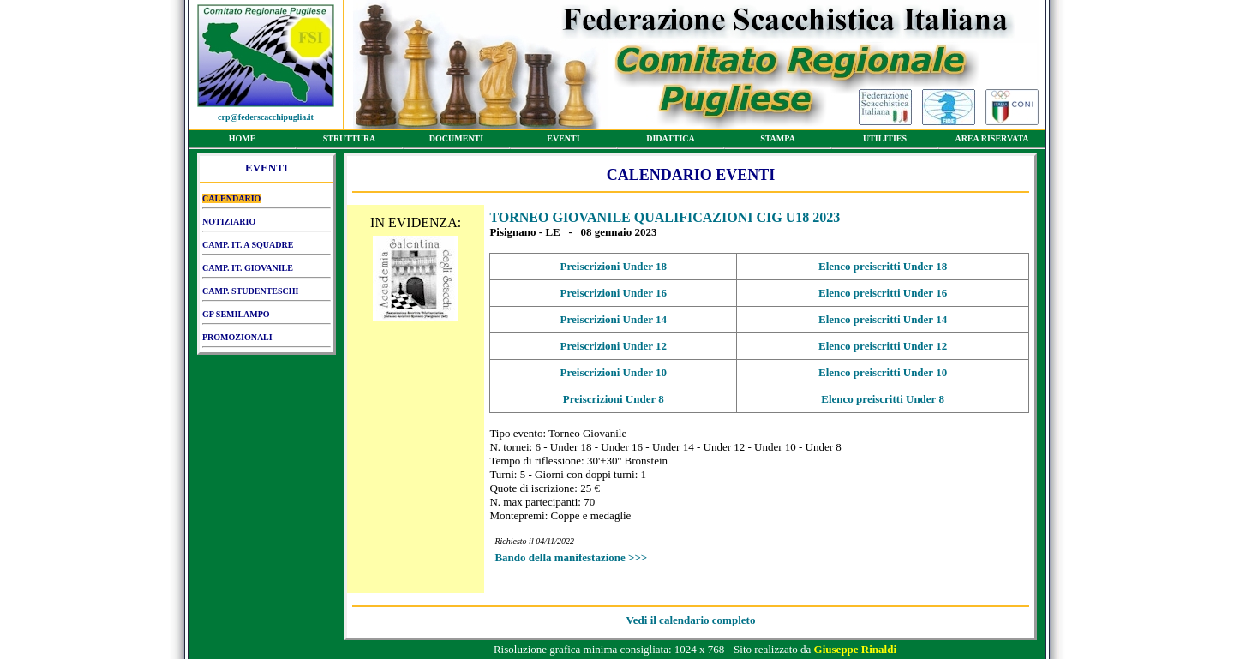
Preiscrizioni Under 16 (613, 292)
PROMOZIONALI (266, 340)
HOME (242, 141)
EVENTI (563, 141)
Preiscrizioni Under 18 (613, 266)
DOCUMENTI (456, 141)
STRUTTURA (349, 141)
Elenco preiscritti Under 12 (882, 345)
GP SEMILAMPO (266, 317)
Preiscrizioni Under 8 (613, 398)
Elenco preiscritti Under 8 (882, 398)
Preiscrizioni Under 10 (613, 372)
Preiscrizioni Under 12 (613, 345)
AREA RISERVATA (991, 141)
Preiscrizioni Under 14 (613, 319)
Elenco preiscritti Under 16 (882, 292)
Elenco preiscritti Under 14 (882, 319)
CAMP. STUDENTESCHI (266, 294)
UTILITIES (884, 141)
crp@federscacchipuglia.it (266, 117)
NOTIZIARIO (266, 224)
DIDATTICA (670, 141)
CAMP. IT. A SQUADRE (266, 247)
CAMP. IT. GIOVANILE (266, 271)
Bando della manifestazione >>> (570, 557)
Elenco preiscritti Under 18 (882, 266)
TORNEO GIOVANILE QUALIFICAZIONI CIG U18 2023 (664, 217)
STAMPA (777, 141)
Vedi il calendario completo (691, 620)
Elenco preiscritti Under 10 (882, 372)
